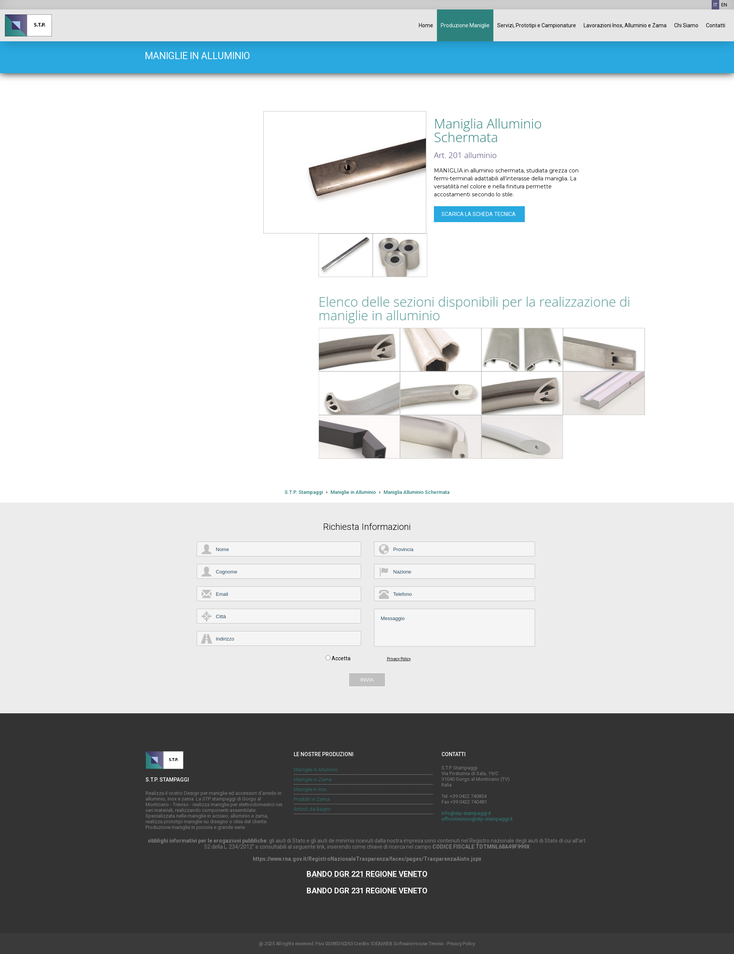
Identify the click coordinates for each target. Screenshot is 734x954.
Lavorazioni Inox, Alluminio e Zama (625, 25)
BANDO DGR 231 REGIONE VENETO (367, 890)
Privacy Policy (399, 660)
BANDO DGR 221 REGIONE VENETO (367, 874)
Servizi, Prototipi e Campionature (536, 25)
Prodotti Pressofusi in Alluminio (204, 240)
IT (715, 5)
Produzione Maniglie (465, 25)
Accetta (341, 659)
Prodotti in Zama (312, 799)
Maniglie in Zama (204, 151)
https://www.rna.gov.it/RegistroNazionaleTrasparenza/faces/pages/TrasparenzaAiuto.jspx (367, 859)
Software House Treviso (418, 943)
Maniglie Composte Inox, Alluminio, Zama (204, 183)
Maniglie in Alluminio (204, 135)
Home (426, 25)
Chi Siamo (686, 25)
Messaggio (454, 629)
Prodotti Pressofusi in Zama (204, 223)
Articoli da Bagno (205, 279)
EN (724, 5)
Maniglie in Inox (204, 167)
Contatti (715, 25)
